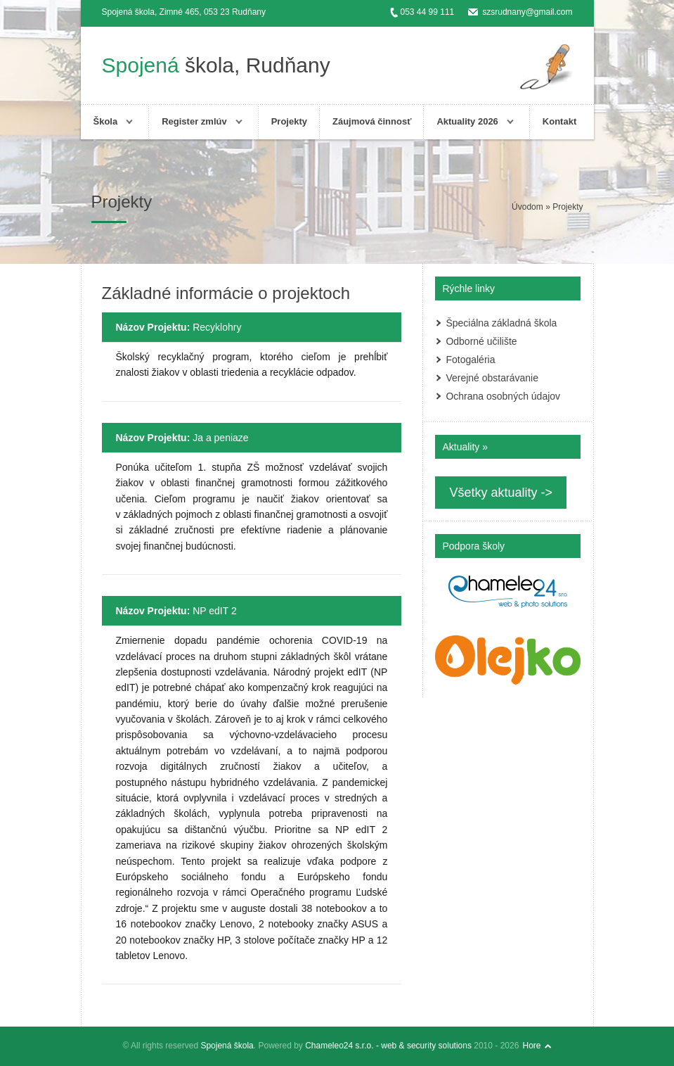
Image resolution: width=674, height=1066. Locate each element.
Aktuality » (465, 446)
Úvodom (527, 207)
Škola (105, 121)
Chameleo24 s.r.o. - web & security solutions (388, 1046)
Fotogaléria (470, 359)
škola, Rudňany (216, 65)
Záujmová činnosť (371, 121)
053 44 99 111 (428, 12)
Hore (531, 1046)
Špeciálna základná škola (501, 323)
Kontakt (559, 121)
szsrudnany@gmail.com (527, 12)
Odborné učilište (481, 341)
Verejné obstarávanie (492, 377)
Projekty (289, 121)
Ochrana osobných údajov (503, 396)
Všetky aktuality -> (500, 493)
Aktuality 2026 (467, 121)
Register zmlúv (194, 121)
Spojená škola (226, 1046)
